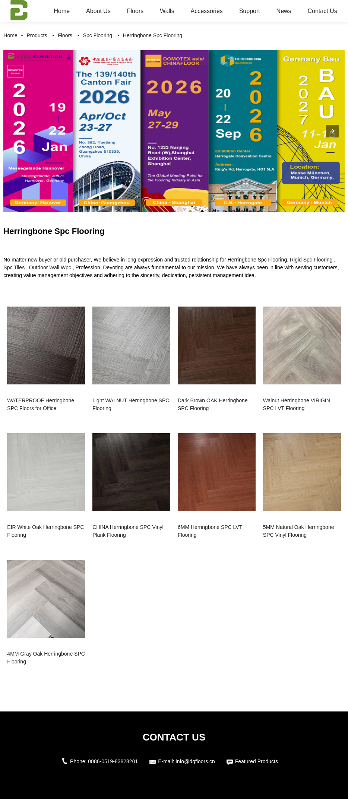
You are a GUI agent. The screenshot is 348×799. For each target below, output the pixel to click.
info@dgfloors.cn (195, 761)
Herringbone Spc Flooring (153, 35)
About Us (98, 11)
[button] (332, 131)
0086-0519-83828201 (113, 761)
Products (36, 35)
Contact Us (322, 11)
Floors (135, 11)
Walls (167, 11)
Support (249, 11)
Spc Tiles (14, 267)
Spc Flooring (98, 35)
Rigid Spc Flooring (311, 260)
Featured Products (256, 761)
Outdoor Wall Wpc (50, 267)
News (283, 11)
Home (62, 11)
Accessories (207, 11)
